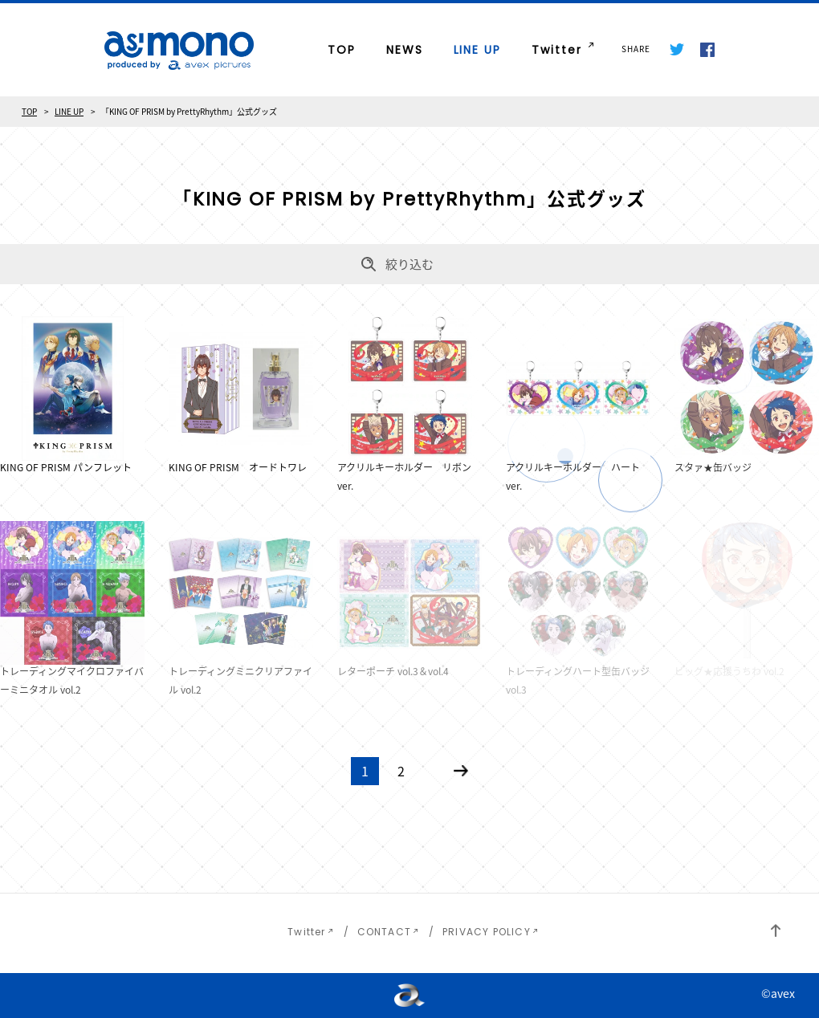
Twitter (557, 50)
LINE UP (478, 50)
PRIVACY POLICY (486, 932)
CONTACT (384, 932)
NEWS (404, 50)
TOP (342, 50)
